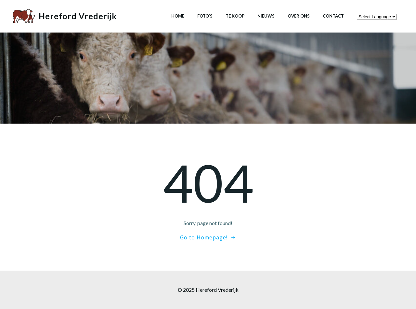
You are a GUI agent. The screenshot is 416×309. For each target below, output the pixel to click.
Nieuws (266, 16)
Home (177, 16)
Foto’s (205, 16)
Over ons (299, 16)
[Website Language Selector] (377, 17)
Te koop (235, 16)
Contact (333, 16)
